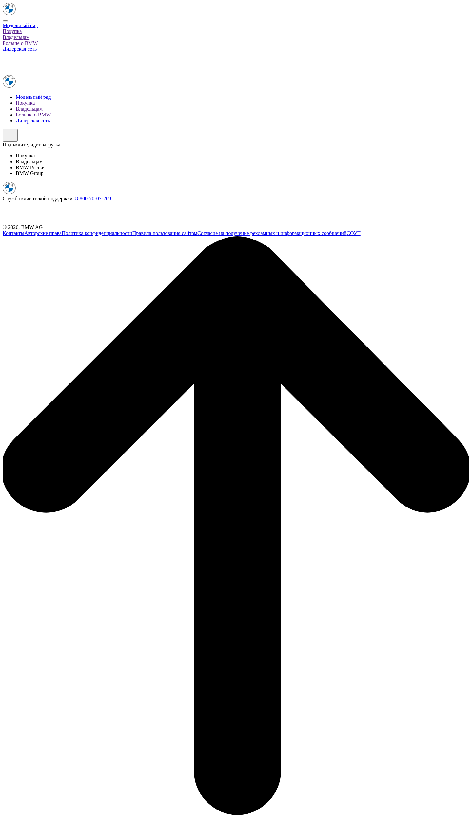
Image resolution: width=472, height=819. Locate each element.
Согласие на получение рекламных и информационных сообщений (271, 233)
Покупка (12, 31)
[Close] (5, 21)
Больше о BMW (20, 43)
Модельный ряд (20, 25)
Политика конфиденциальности (97, 233)
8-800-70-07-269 (93, 198)
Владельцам (16, 37)
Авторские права (43, 233)
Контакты (13, 233)
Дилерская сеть (20, 49)
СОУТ (353, 233)
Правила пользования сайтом (164, 233)
